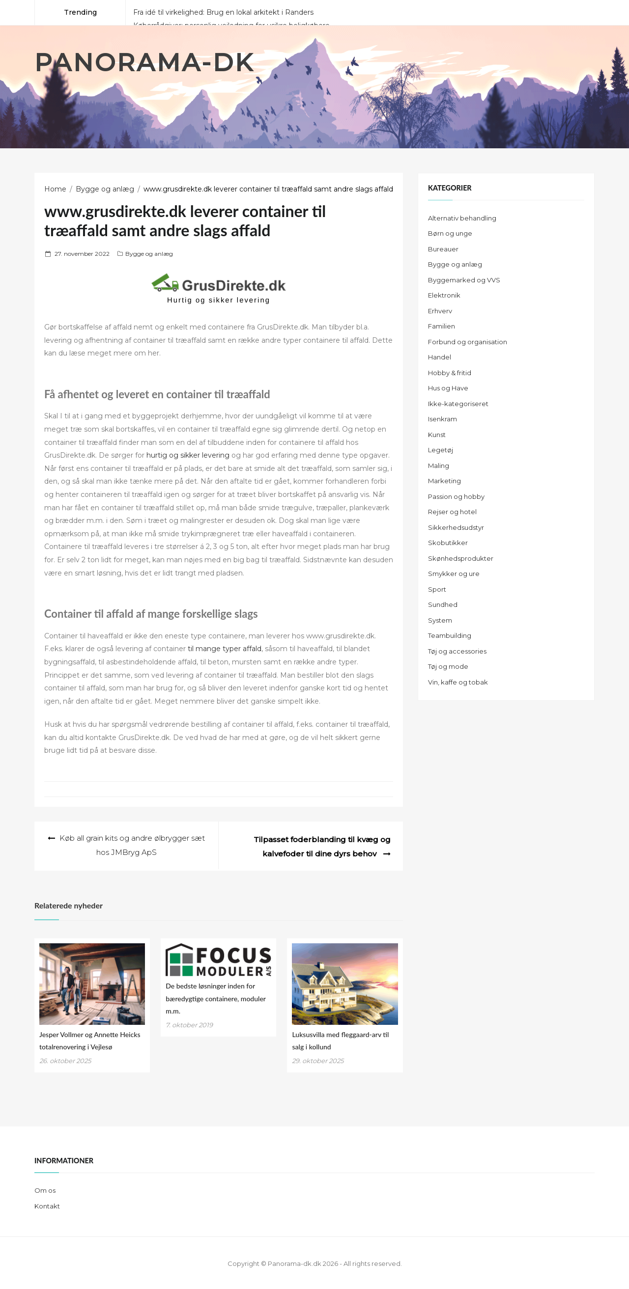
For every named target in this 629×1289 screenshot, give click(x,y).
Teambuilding (449, 635)
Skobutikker (448, 543)
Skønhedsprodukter (460, 558)
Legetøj (440, 450)
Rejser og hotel (452, 512)
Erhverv (440, 311)
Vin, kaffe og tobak (458, 682)
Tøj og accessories (457, 651)
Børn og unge (450, 233)
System (440, 620)
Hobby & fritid (449, 373)
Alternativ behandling (462, 218)
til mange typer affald (224, 648)
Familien (441, 326)
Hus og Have (448, 388)
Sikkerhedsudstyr (456, 527)
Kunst (437, 435)
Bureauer (443, 249)
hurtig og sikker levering (187, 455)
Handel (439, 357)
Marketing (444, 481)
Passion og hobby (456, 496)
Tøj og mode (448, 666)
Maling (438, 465)
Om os (45, 1189)
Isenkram (442, 419)
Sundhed (442, 604)
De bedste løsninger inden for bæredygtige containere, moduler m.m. (215, 996)
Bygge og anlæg (149, 253)
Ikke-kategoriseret (458, 404)
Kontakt (47, 1204)
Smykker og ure (454, 573)
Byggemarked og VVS (464, 280)
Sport (437, 589)
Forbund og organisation (467, 342)
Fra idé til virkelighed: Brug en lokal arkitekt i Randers (223, 12)
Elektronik (444, 295)
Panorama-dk (144, 63)
